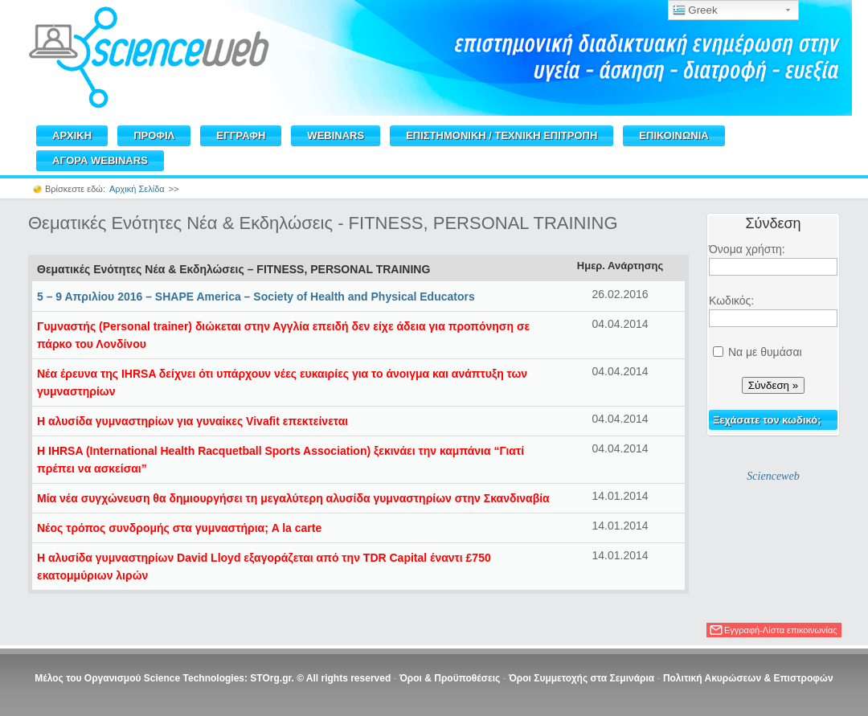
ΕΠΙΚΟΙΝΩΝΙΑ (673, 135)
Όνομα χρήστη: (747, 249)
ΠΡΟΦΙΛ (153, 135)
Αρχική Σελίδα (137, 189)
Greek (695, 10)
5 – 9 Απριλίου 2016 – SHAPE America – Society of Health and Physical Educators (256, 296)
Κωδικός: (731, 300)
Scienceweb (773, 476)
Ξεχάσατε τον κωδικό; (767, 420)
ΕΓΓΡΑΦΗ (240, 135)
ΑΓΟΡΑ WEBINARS (100, 160)
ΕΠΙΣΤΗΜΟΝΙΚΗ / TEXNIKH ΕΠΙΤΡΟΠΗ (501, 135)
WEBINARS (335, 135)
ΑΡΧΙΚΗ (72, 135)
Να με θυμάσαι (765, 352)
